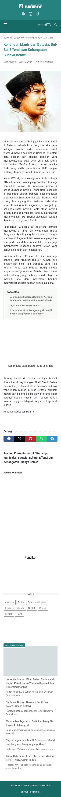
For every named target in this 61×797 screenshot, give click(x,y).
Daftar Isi (46, 785)
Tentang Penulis (31, 785)
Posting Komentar (44, 61)
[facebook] (9, 439)
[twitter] (19, 439)
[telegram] (52, 439)
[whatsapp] (41, 439)
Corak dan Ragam (37, 602)
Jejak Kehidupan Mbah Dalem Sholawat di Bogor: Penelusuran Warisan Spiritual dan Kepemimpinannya (30, 683)
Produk (43, 608)
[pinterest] (30, 439)
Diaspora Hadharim (14, 608)
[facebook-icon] (23, 14)
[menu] (7, 25)
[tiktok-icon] (38, 14)
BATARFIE (35, 792)
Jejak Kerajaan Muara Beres (24, 305)
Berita (21, 602)
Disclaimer (15, 785)
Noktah (32, 608)
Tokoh (19, 614)
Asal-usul (9, 602)
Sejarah (9, 614)
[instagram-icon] (30, 14)
